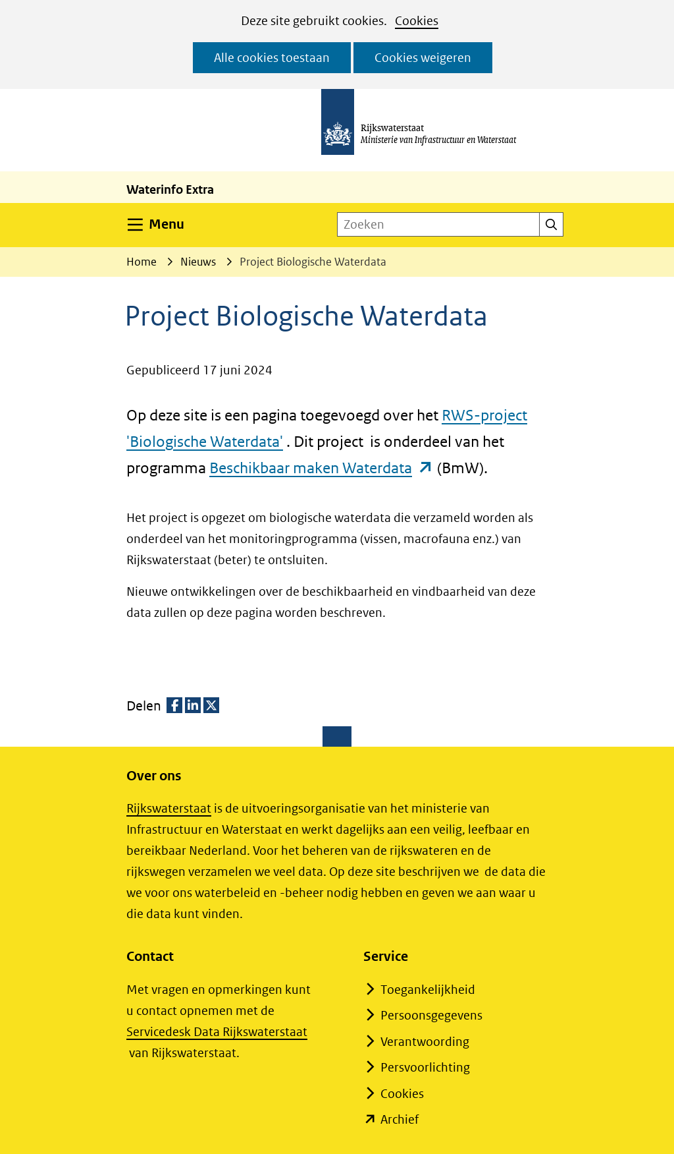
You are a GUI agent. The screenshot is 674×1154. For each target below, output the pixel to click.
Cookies (416, 20)
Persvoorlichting (425, 1067)
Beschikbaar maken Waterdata (321, 467)
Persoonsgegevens (431, 1015)
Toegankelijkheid (427, 989)
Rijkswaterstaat (168, 808)
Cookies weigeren (423, 57)
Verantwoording (424, 1041)
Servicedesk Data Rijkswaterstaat (216, 1031)
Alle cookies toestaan (272, 57)
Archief (399, 1119)
